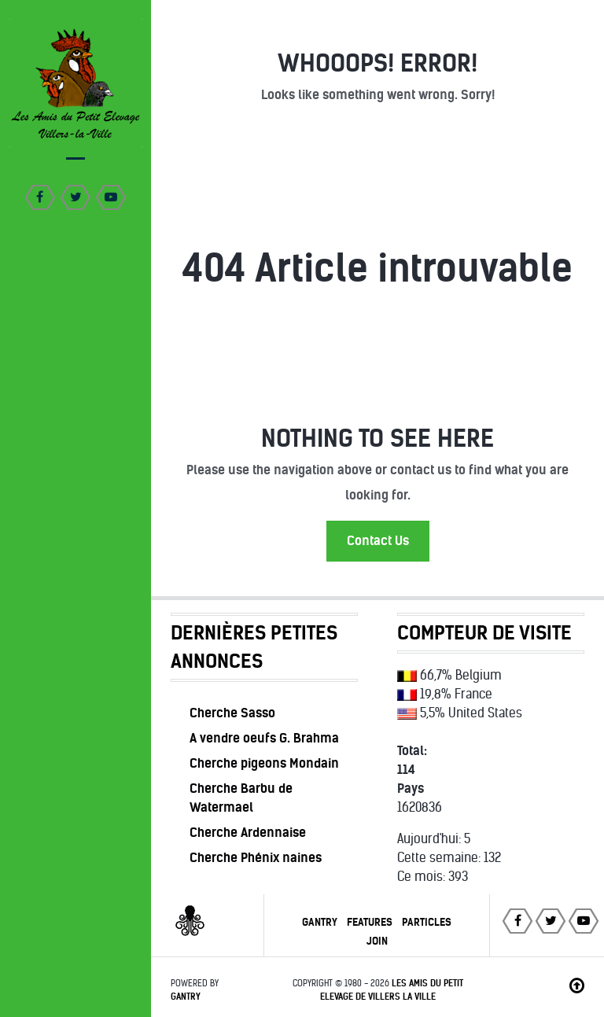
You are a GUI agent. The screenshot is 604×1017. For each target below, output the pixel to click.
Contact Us (378, 540)
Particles (426, 922)
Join (377, 941)
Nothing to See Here (377, 438)
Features (369, 922)
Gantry (319, 922)
